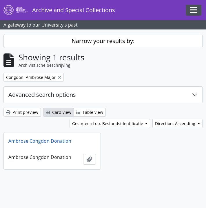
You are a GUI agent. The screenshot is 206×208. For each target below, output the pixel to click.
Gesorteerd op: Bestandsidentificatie (108, 123)
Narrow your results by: (103, 41)
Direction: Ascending (175, 123)
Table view (89, 112)
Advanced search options (42, 95)
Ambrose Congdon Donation (39, 141)
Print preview (22, 112)
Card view (58, 112)
